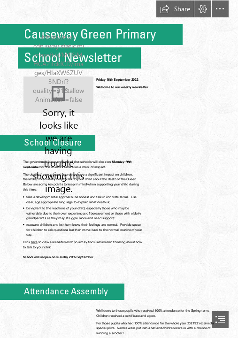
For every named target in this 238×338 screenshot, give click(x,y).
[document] (119, 169)
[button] (175, 8)
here (34, 242)
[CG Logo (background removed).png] (58, 95)
